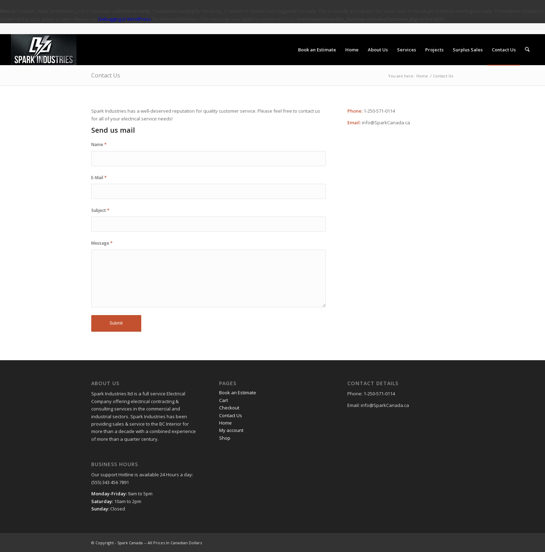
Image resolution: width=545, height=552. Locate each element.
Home (422, 76)
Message (102, 243)
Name (99, 145)
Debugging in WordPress (124, 19)
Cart (223, 400)
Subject (100, 210)
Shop (224, 438)
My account (231, 430)
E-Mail (99, 178)
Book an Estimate (237, 392)
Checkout (229, 407)
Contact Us (105, 75)
